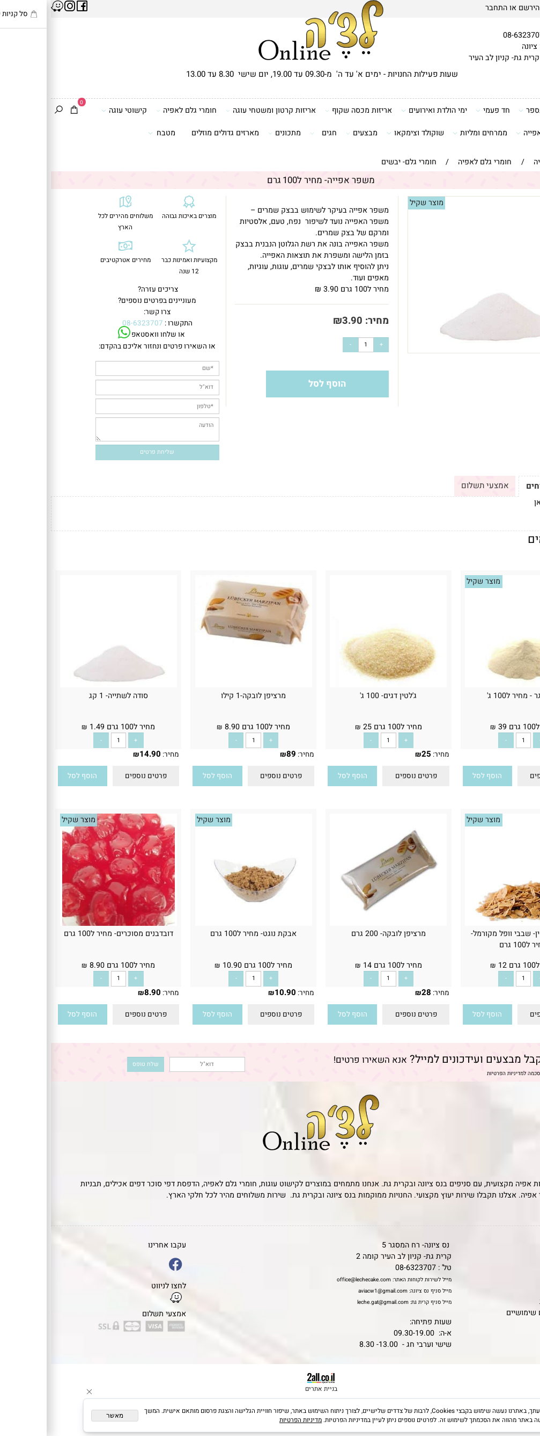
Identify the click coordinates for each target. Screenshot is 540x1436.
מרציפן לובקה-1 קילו (202, 695)
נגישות (525, 1290)
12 (510, 992)
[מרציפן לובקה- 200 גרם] (337, 923)
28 (375, 992)
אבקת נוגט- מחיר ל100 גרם (202, 933)
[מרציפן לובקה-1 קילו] (202, 645)
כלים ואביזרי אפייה (498, 133)
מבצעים (311, 133)
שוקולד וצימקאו (364, 133)
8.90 (101, 992)
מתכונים (233, 133)
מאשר (63, 1415)
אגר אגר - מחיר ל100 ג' (472, 695)
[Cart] (23, 110)
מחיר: (325, 321)
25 (375, 754)
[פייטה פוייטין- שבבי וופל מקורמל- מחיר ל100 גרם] (472, 923)
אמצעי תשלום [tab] (434, 485)
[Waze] (518, 1395)
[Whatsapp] (518, 1415)
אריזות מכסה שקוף (307, 110)
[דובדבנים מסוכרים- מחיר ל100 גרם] (67, 923)
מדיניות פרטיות (512, 1301)
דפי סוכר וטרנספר (499, 110)
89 (240, 754)
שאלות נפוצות (513, 1324)
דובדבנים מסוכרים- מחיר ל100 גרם (67, 933)
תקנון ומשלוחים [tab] (503, 486)
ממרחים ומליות (429, 133)
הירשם (478, 7)
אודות (527, 1267)
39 (510, 754)
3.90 (301, 321)
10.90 (234, 992)
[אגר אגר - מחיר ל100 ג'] (472, 685)
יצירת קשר (519, 1279)
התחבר (445, 7)
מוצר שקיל (376, 202)
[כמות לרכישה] (315, 345)
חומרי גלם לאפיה (135, 110)
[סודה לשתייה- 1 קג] (67, 685)
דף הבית (523, 1245)
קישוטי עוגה (72, 110)
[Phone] (518, 1374)
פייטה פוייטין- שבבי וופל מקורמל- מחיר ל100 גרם (472, 939)
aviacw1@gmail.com (332, 1291)
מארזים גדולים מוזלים (174, 133)
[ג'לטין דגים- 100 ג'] (337, 685)
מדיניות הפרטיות (454, 1073)
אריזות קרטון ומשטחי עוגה (220, 110)
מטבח (110, 133)
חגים (272, 133)
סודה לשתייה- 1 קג (67, 695)
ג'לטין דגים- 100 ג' (337, 695)
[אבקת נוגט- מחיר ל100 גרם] (202, 923)
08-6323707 (472, 35)
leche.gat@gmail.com (332, 1302)
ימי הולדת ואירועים (383, 110)
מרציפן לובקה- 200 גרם (337, 933)
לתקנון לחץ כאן (507, 502)
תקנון (525, 1256)
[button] (436, 776)
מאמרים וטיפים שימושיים (495, 1312)
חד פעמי (441, 110)
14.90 (99, 754)
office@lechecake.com (313, 1279)
